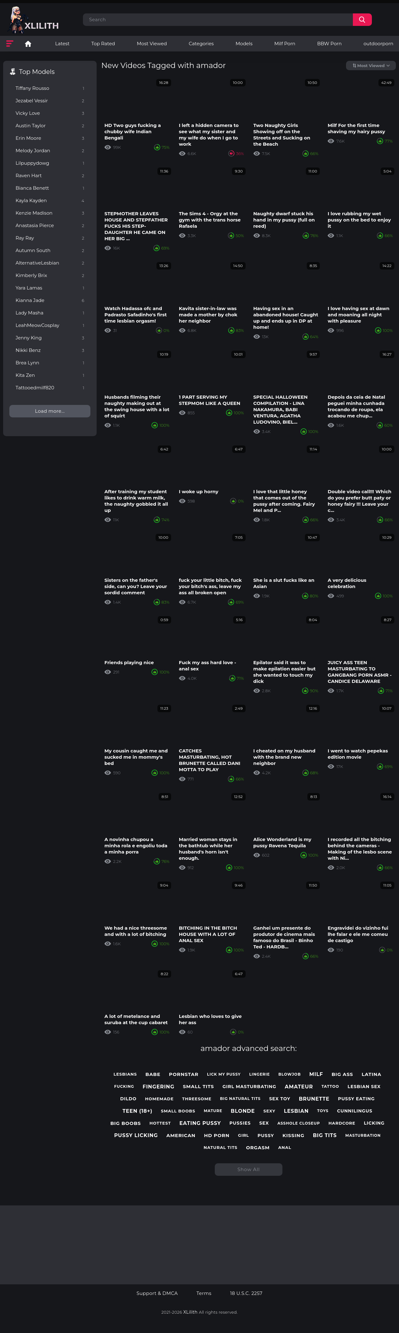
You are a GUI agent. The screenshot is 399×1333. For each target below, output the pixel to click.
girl (243, 1135)
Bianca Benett (50, 188)
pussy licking (136, 1135)
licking (374, 1123)
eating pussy (200, 1123)
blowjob (289, 1074)
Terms (203, 1293)
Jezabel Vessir (50, 101)
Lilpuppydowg (50, 163)
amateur (299, 1087)
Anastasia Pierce (50, 225)
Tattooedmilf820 (50, 388)
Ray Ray (50, 238)
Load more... (50, 411)
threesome (196, 1099)
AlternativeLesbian (50, 263)
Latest (62, 43)
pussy (265, 1135)
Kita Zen (50, 375)
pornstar (184, 1074)
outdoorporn (378, 43)
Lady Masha (50, 313)
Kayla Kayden (50, 200)
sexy (269, 1111)
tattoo (330, 1086)
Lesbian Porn (28, 43)
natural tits (221, 1147)
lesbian (296, 1111)
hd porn (216, 1135)
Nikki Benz (50, 350)
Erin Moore (50, 138)
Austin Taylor (50, 126)
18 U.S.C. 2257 (246, 1293)
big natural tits (240, 1099)
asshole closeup (298, 1123)
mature (213, 1111)
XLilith (190, 1312)
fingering (159, 1087)
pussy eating (356, 1099)
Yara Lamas (50, 288)
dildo (128, 1099)
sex (264, 1123)
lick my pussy (224, 1074)
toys (323, 1111)
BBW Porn (329, 43)
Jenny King (50, 338)
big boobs (125, 1123)
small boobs (178, 1111)
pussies (240, 1123)
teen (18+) (137, 1111)
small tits (198, 1086)
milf (316, 1074)
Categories (201, 43)
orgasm (258, 1148)
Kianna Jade (50, 300)
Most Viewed (152, 43)
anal (284, 1147)
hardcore (342, 1123)
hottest (160, 1123)
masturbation (363, 1135)
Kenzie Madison (50, 213)
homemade (159, 1099)
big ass (342, 1074)
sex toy (279, 1099)
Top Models (37, 71)
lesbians (125, 1074)
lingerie (259, 1074)
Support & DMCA (157, 1293)
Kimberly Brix (50, 275)
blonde (243, 1111)
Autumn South (50, 250)
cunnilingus (354, 1111)
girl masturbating (249, 1086)
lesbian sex (364, 1086)
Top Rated (103, 43)
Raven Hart (50, 175)
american (180, 1135)
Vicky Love (50, 113)
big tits (325, 1135)
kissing (293, 1135)
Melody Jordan (50, 150)
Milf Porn (284, 43)
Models (244, 43)
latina (371, 1074)
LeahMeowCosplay (50, 325)
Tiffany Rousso (50, 88)
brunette (314, 1099)
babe (153, 1074)
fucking (124, 1086)
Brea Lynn (50, 363)
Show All (249, 1169)
